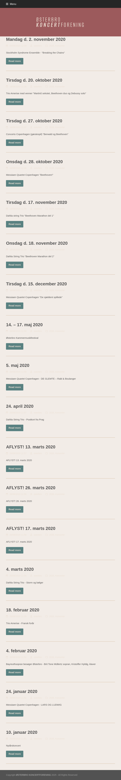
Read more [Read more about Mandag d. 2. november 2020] (15, 61)
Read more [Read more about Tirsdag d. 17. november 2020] (15, 224)
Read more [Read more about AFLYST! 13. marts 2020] (15, 468)
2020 (51, 45)
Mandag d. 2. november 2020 (35, 39)
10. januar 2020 (21, 732)
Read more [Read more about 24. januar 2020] (15, 713)
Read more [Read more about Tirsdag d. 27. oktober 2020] (15, 142)
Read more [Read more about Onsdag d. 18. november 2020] (15, 264)
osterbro (38, 45)
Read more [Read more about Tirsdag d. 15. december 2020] (15, 305)
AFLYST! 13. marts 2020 (30, 446)
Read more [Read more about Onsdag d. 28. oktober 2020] (15, 183)
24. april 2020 (19, 406)
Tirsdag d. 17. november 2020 (36, 202)
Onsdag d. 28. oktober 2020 (34, 161)
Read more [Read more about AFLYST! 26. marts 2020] (15, 509)
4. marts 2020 (20, 569)
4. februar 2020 (21, 650)
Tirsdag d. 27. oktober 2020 (34, 120)
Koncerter (60, 45)
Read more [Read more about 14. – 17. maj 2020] (15, 346)
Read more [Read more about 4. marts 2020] (15, 590)
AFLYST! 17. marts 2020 (30, 528)
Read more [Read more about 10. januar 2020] (15, 753)
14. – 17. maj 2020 (24, 324)
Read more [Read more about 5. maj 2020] (15, 387)
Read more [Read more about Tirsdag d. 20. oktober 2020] (15, 101)
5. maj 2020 (17, 365)
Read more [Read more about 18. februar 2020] (15, 631)
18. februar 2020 (22, 609)
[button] (11, 4)
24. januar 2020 (21, 691)
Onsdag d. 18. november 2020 (37, 243)
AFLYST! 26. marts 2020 (30, 487)
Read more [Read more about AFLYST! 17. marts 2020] (15, 550)
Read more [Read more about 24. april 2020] (15, 427)
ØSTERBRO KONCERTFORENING (33, 775)
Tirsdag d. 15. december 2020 (36, 283)
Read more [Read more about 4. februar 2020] (15, 672)
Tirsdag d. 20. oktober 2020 (34, 80)
